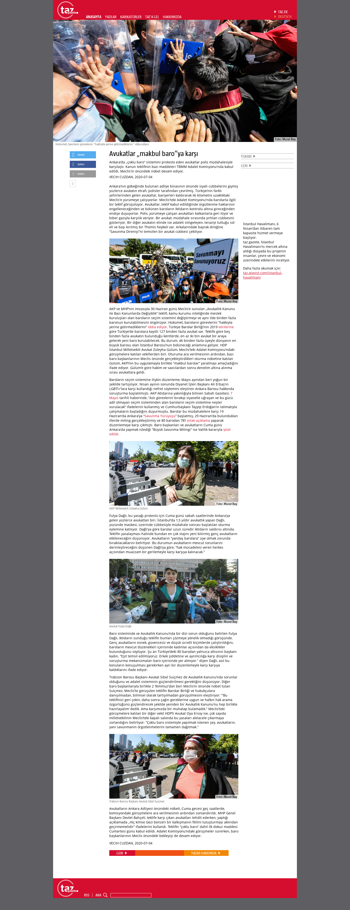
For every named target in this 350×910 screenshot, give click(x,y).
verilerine (226, 327)
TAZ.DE (283, 12)
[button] (83, 154)
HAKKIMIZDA (172, 17)
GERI (244, 165)
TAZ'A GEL (152, 17)
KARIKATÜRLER (130, 17)
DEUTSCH (285, 16)
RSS (86, 895)
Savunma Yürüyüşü (160, 416)
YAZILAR (110, 17)
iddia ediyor (157, 327)
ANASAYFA (93, 17)
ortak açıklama (198, 420)
